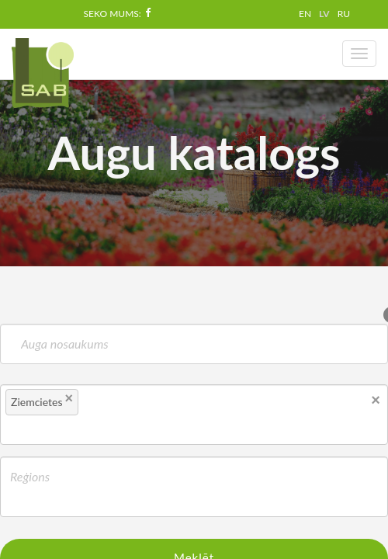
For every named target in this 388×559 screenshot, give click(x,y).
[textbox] (109, 404)
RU (344, 13)
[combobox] (194, 414)
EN (305, 13)
